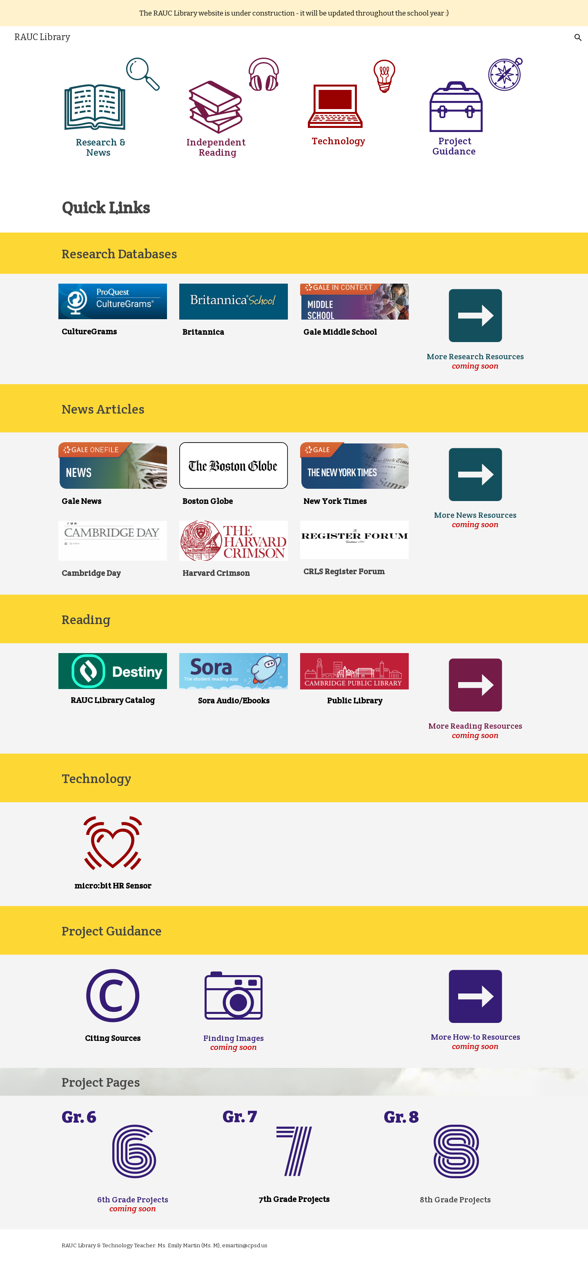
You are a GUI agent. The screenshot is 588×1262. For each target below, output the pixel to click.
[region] (294, 13)
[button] (578, 37)
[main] (112, 95)
